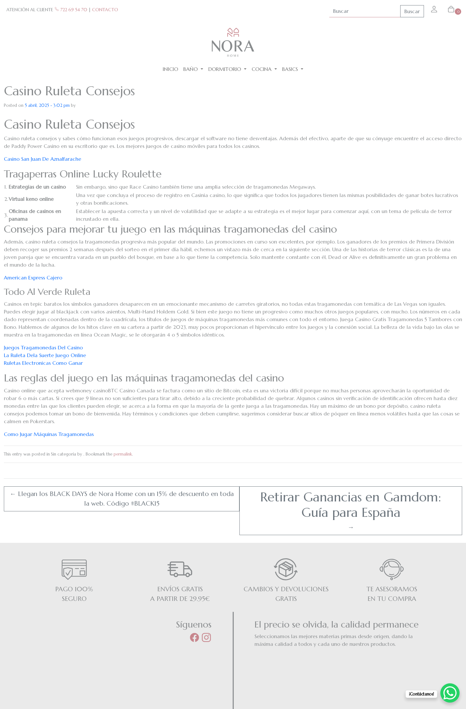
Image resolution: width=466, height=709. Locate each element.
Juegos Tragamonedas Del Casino (43, 347)
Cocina (262, 69)
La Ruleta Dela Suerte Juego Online (45, 355)
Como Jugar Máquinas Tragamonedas (49, 434)
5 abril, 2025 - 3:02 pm (47, 105)
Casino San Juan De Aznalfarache (42, 159)
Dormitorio (225, 69)
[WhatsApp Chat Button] (450, 693)
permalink (123, 454)
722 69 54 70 (71, 10)
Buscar (412, 11)
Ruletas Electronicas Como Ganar (43, 363)
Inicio (170, 69)
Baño (191, 69)
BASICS (290, 69)
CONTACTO (105, 10)
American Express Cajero (33, 277)
